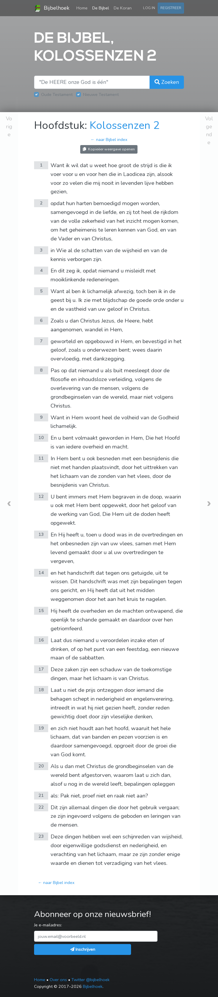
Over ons (58, 980)
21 (41, 795)
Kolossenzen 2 (125, 125)
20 (41, 766)
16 (41, 640)
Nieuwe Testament (101, 94)
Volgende (209, 130)
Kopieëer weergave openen (109, 149)
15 (41, 611)
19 (41, 728)
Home (83, 7)
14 (41, 573)
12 (41, 496)
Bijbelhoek (51, 8)
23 (41, 836)
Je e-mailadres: (48, 925)
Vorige (9, 126)
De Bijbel (100, 8)
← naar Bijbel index (108, 139)
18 (41, 690)
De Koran (123, 8)
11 (41, 458)
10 (41, 438)
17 (41, 669)
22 (41, 807)
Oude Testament (57, 94)
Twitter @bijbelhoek (90, 980)
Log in (149, 7)
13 (41, 534)
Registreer (170, 7)
